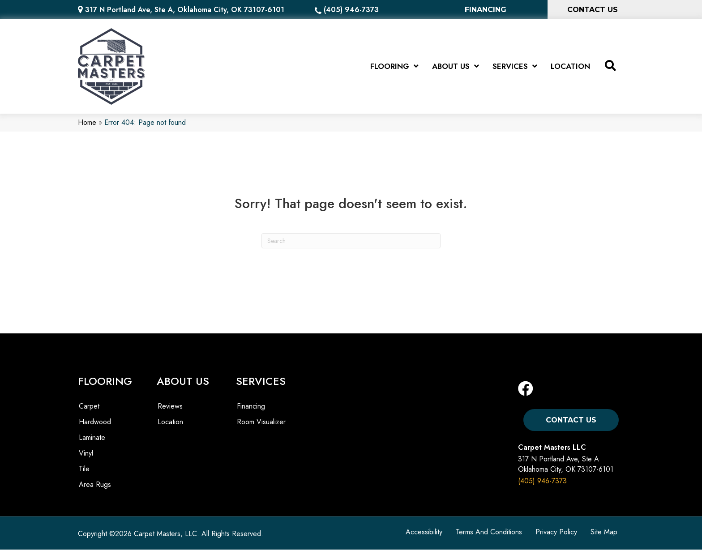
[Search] (351, 240)
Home (87, 123)
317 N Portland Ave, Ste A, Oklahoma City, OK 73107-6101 (184, 9)
